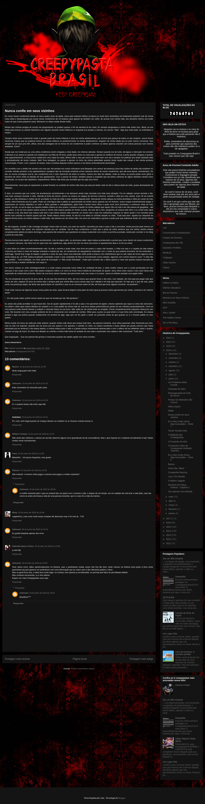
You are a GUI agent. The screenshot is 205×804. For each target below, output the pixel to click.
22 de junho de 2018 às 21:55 (33, 367)
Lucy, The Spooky (176, 476)
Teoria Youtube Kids (177, 430)
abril (171, 501)
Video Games (169, 262)
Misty (14, 512)
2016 (168, 522)
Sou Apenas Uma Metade (180, 491)
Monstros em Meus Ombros (176, 298)
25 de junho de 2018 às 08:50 (42, 489)
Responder (17, 374)
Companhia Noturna (177, 472)
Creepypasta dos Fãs (25, 351)
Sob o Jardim (169, 312)
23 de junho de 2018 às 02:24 (35, 400)
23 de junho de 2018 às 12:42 (41, 434)
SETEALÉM (168, 597)
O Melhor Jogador (176, 481)
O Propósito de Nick (177, 441)
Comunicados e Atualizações (176, 232)
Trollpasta (167, 257)
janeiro (172, 513)
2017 (168, 518)
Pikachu (16, 470)
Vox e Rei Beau (170, 322)
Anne (14, 453)
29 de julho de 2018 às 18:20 (35, 563)
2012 (168, 539)
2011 (168, 543)
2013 (168, 535)
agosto (172, 370)
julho (171, 374)
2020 (168, 342)
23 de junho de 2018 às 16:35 (34, 470)
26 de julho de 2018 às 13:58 (47, 546)
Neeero (15, 367)
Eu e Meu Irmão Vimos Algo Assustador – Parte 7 (180, 424)
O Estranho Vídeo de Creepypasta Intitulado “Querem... (180, 448)
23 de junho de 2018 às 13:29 (31, 453)
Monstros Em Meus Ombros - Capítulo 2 (179, 486)
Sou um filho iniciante (173, 558)
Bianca (171, 464)
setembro (173, 366)
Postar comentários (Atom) (83, 668)
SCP (165, 307)
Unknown (16, 383)
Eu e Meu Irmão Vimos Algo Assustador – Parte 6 (180, 457)
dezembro (174, 354)
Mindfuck (167, 253)
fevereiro (173, 509)
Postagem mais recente (17, 659)
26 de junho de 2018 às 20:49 (31, 512)
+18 (164, 228)
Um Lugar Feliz (170, 633)
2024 (168, 338)
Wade (171, 410)
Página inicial (80, 659)
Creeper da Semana (172, 237)
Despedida (180, 576)
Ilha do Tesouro (170, 293)
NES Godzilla (169, 302)
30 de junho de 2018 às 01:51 (35, 529)
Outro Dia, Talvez (176, 468)
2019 (168, 346)
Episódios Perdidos (172, 248)
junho (171, 378)
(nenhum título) (182, 685)
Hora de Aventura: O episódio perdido (185, 653)
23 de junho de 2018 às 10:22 (35, 417)
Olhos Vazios (174, 406)
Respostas (19, 484)
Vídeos (166, 267)
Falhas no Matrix (170, 283)
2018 (168, 350)
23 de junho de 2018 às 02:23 (35, 383)
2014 (168, 531)
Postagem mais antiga (141, 659)
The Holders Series (172, 317)
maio (171, 496)
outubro (172, 362)
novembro (174, 358)
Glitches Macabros (171, 288)
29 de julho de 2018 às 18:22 (42, 593)
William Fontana (19, 434)
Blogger (121, 798)
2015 (168, 527)
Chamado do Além (177, 389)
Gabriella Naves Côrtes (23, 546)
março (172, 505)
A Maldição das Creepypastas (175, 436)
